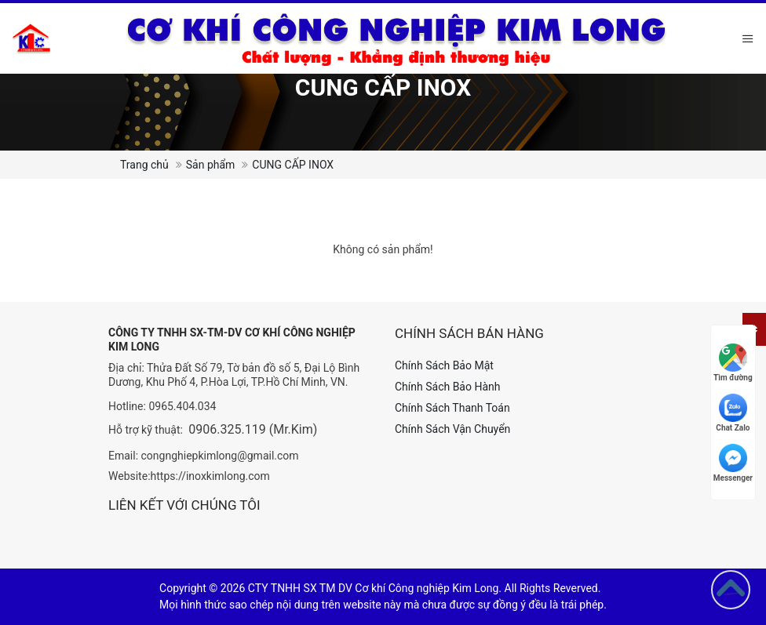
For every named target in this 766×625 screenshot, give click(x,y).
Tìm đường (733, 362)
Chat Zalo (733, 413)
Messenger (733, 463)
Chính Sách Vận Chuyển (452, 429)
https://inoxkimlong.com (210, 476)
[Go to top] (730, 589)
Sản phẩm (210, 164)
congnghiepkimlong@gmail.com (220, 455)
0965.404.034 (182, 406)
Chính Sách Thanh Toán (452, 408)
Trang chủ (144, 164)
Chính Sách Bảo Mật (444, 365)
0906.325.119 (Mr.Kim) (252, 429)
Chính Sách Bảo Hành (447, 386)
